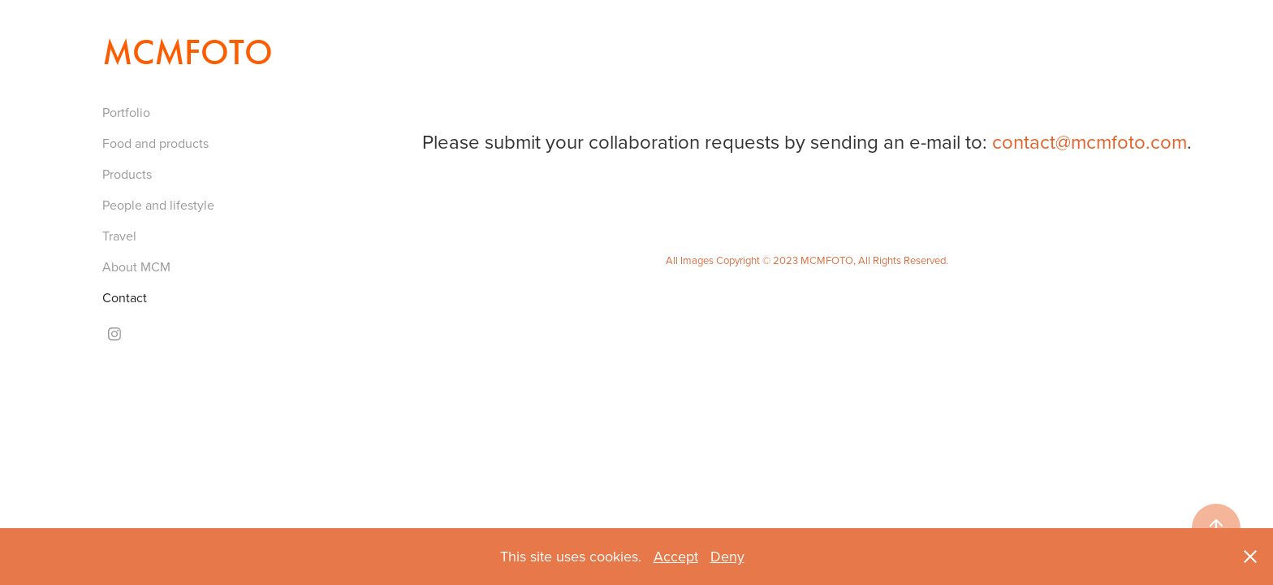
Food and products (155, 143)
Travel (119, 236)
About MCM (136, 266)
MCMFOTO (187, 52)
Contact (124, 297)
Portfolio (126, 112)
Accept (676, 556)
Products (127, 174)
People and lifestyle (158, 205)
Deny (727, 556)
